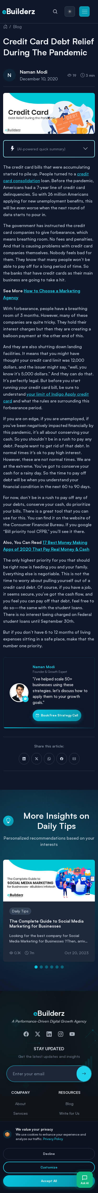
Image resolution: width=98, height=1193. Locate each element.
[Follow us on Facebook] (26, 1034)
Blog (17, 26)
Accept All (49, 1181)
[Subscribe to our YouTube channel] (72, 1034)
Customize (49, 1167)
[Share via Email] (74, 758)
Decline (49, 1154)
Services (20, 1113)
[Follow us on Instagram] (60, 1034)
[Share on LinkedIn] (24, 758)
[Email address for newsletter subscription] (42, 1074)
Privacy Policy (53, 1139)
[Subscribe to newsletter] (84, 1074)
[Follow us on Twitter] (37, 1034)
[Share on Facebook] (61, 758)
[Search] (55, 11)
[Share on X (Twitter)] (36, 758)
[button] (84, 11)
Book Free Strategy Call (57, 715)
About (20, 1103)
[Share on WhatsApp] (49, 758)
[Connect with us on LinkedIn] (49, 1034)
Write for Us (69, 1113)
